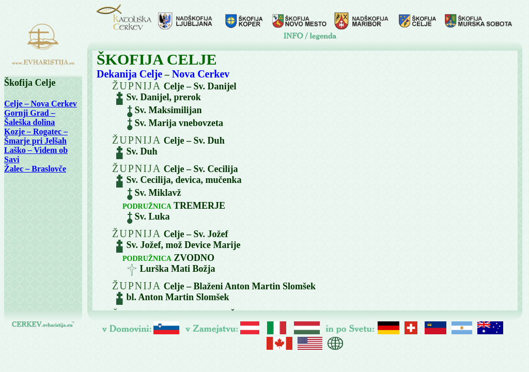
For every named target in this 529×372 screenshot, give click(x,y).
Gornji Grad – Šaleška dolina (29, 118)
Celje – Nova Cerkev (40, 103)
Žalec (13, 168)
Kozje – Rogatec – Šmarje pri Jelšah (36, 136)
